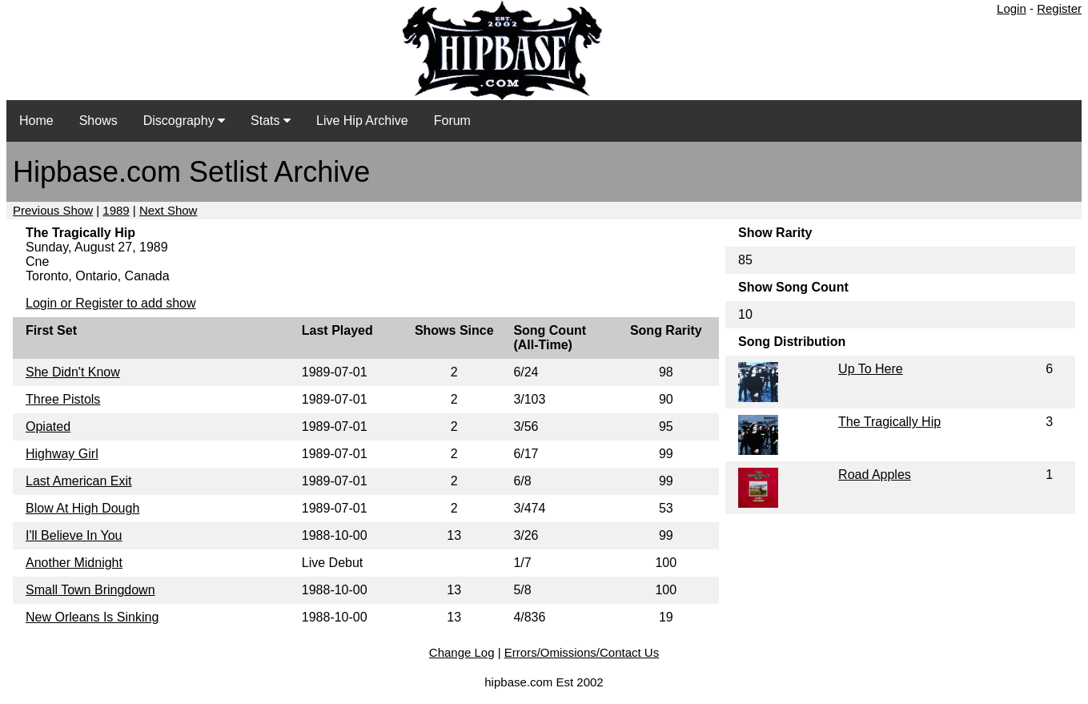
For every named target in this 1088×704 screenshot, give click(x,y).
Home (36, 120)
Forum (452, 120)
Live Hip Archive (362, 120)
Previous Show (53, 210)
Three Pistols (63, 399)
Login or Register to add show (111, 303)
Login (1011, 8)
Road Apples (874, 474)
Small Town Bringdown (90, 590)
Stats (271, 120)
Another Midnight (74, 562)
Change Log (462, 652)
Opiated (48, 426)
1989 (115, 210)
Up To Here (870, 369)
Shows (98, 120)
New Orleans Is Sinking (92, 617)
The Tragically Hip (889, 421)
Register (1059, 8)
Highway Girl (62, 454)
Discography (184, 120)
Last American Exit (79, 481)
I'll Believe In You (74, 535)
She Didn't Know (73, 372)
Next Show (168, 210)
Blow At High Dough (82, 508)
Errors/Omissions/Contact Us (581, 652)
